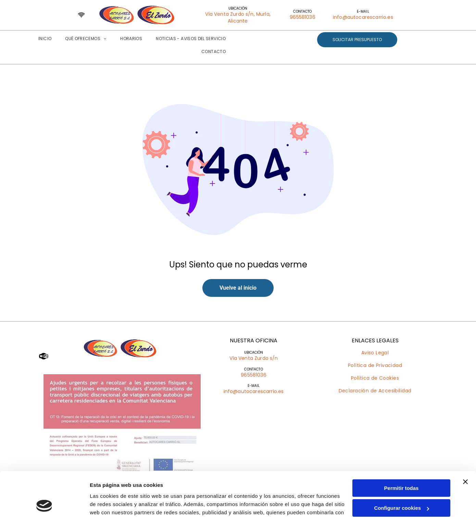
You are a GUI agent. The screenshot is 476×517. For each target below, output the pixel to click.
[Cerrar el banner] (465, 437)
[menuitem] (45, 38)
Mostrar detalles (110, 503)
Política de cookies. (150, 485)
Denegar (401, 484)
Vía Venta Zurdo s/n (253, 358)
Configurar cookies (401, 464)
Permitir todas (401, 443)
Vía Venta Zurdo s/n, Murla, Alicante (238, 17)
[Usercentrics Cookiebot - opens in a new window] (44, 504)
